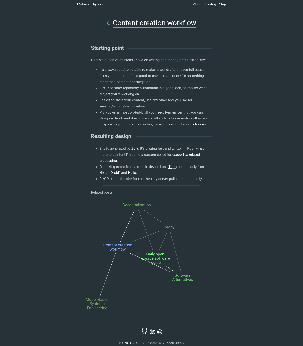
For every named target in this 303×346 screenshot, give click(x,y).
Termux (175, 167)
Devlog (210, 4)
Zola (134, 148)
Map (222, 4)
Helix (132, 172)
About (197, 4)
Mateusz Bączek (90, 4)
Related (97, 192)
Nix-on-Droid (109, 172)
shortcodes (197, 124)
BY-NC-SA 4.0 (130, 343)
